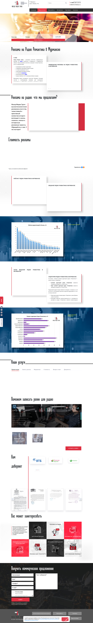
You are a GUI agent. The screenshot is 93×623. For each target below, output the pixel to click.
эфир (26, 74)
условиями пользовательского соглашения (45, 39)
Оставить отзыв (1, 322)
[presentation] (12, 499)
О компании (33, 10)
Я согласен (65, 619)
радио (21, 61)
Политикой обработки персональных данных (49, 619)
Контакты (75, 10)
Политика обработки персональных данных (41, 613)
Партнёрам (68, 10)
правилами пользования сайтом (31, 620)
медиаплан (24, 72)
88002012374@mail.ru (75, 4)
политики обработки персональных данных (60, 39)
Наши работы (51, 10)
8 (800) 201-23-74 (75, 2)
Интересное (60, 10)
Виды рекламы (42, 10)
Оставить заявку (74, 448)
